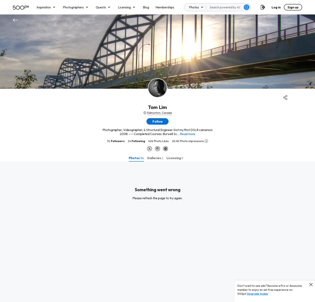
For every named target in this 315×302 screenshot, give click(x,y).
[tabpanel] (157, 232)
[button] (157, 121)
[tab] (136, 158)
